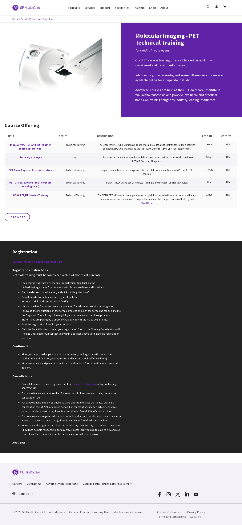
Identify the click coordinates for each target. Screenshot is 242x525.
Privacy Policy (196, 512)
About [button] (164, 8)
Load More (17, 217)
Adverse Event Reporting (62, 484)
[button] (208, 10)
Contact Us (34, 484)
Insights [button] (139, 8)
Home (15, 19)
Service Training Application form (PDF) (37, 261)
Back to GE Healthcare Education (37, 19)
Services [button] (90, 8)
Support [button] (105, 8)
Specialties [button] (122, 8)
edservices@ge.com (85, 384)
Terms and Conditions (171, 517)
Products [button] (74, 8)
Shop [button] (152, 8)
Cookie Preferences (170, 512)
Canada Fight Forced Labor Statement (108, 484)
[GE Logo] (26, 7)
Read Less (20, 442)
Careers (17, 484)
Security (195, 517)
